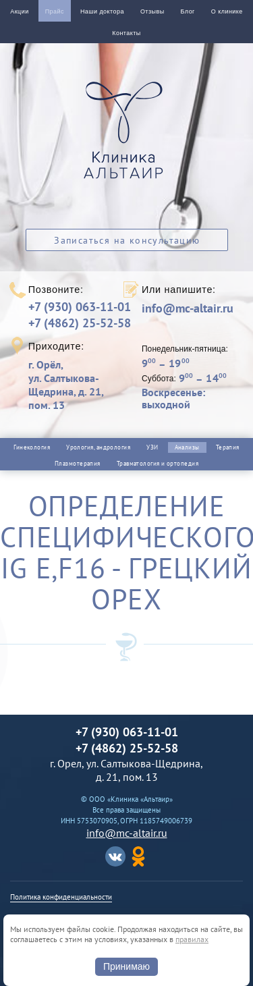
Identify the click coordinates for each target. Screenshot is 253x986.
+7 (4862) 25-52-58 (79, 323)
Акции (19, 11)
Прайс (54, 11)
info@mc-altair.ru (187, 308)
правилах (191, 939)
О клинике (227, 11)
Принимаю (126, 966)
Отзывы (152, 11)
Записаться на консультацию (127, 240)
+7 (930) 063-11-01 (79, 306)
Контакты (126, 33)
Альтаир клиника (127, 137)
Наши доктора (102, 11)
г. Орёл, (75, 385)
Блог (188, 11)
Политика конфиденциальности (61, 897)
